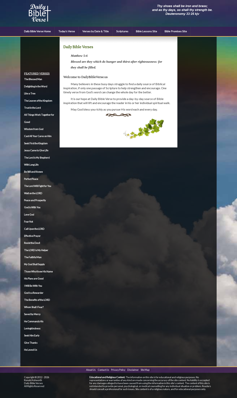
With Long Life (31, 164)
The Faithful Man (32, 257)
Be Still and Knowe (33, 171)
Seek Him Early (31, 335)
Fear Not (28, 221)
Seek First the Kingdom (36, 143)
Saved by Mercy (32, 314)
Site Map (145, 369)
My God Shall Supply (34, 264)
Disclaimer (133, 369)
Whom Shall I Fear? (34, 307)
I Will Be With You (33, 285)
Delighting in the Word (35, 86)
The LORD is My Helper (36, 250)
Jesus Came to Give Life (36, 150)
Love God (29, 214)
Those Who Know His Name (38, 271)
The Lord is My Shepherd (37, 157)
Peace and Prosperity (35, 200)
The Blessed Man (33, 79)
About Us (91, 369)
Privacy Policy (118, 369)
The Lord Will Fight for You (37, 186)
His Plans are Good (34, 278)
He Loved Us (30, 349)
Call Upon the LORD (34, 228)
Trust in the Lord (32, 107)
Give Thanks (30, 342)
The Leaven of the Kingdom (38, 100)
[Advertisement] (40, 54)
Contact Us (103, 369)
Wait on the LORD (33, 193)
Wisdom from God (33, 129)
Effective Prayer (32, 235)
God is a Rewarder (33, 292)
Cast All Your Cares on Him (37, 136)
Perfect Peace (31, 178)
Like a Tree (29, 93)
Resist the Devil (32, 242)
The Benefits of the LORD (37, 299)
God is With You (32, 207)
